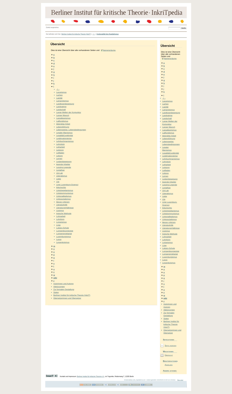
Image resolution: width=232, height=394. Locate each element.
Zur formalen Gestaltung (63, 289)
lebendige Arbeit (63, 124)
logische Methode (63, 213)
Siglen (56, 292)
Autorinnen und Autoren (63, 284)
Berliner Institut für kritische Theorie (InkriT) (76, 34)
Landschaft (61, 109)
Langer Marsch (62, 115)
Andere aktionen (170, 371)
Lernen (59, 158)
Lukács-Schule (62, 228)
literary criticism (63, 202)
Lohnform (60, 219)
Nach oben (180, 380)
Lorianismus (61, 222)
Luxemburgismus (63, 236)
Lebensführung (62, 127)
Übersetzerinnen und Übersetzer (67, 298)
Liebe (58, 179)
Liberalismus (61, 176)
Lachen (59, 95)
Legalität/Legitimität (64, 135)
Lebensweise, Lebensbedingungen (71, 130)
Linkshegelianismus (64, 190)
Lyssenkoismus (62, 242)
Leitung (59, 156)
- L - (58, 89)
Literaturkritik (61, 205)
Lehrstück (60, 144)
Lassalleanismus (63, 118)
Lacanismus (61, 92)
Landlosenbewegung (65, 104)
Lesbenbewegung (63, 161)
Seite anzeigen (170, 345)
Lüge (58, 225)
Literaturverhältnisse (65, 208)
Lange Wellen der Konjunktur (68, 112)
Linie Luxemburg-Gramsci (67, 185)
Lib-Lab (59, 173)
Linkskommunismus (64, 193)
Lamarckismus (62, 101)
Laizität (59, 98)
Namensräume (109, 50)
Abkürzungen (59, 287)
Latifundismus (62, 121)
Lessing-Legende (63, 167)
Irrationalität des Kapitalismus (108, 34)
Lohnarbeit (60, 216)
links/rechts (61, 187)
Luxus (58, 239)
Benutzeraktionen (170, 361)
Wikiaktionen (168, 351)
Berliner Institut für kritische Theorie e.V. (90, 376)
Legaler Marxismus (64, 133)
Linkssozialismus (63, 199)
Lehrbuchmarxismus (65, 141)
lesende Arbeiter (63, 164)
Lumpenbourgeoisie (64, 231)
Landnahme (61, 107)
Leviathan (60, 170)
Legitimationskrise (64, 138)
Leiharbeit (60, 147)
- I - (94, 34)
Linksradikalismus (63, 196)
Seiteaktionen (168, 339)
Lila (57, 182)
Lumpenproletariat (64, 234)
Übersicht (169, 355)
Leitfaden (60, 153)
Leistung (59, 150)
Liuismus (60, 210)
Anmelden (169, 365)
